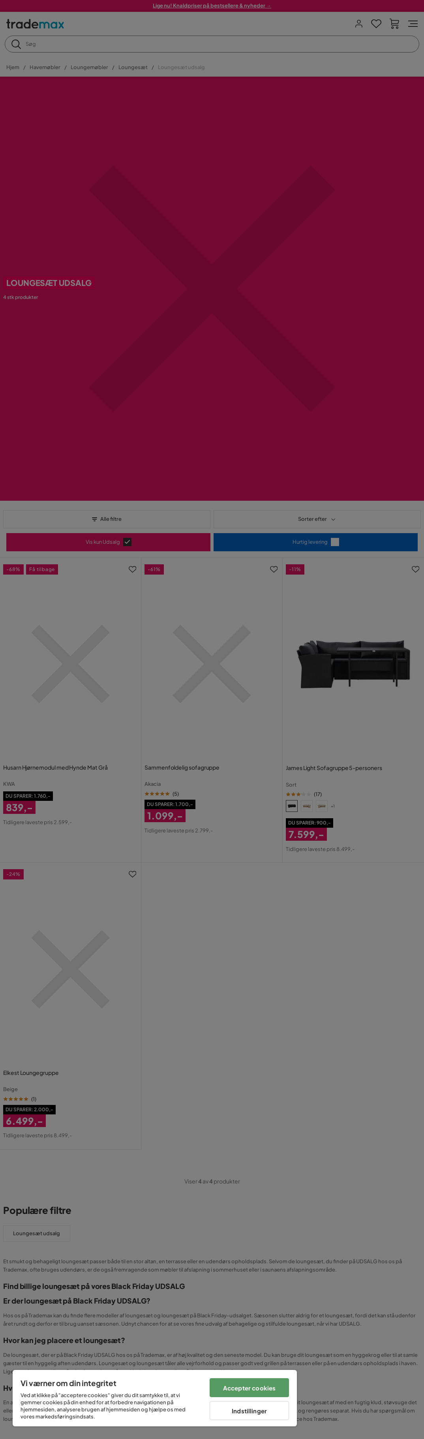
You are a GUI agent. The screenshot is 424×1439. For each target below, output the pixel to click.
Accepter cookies (249, 1388)
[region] (155, 1398)
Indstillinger (249, 1411)
